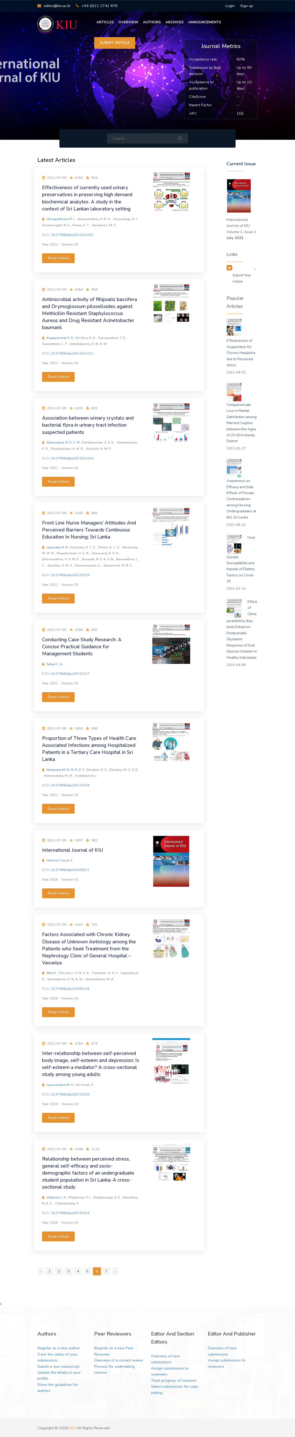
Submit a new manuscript (58, 1366)
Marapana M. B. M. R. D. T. (65, 769)
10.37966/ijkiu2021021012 (72, 235)
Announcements (204, 22)
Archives (175, 22)
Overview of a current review (118, 1360)
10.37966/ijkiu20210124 (70, 1213)
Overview (128, 22)
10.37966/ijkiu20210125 (70, 1094)
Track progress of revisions (174, 1380)
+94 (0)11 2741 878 (97, 5)
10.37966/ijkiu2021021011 (72, 353)
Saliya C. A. (54, 664)
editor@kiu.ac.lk (53, 5)
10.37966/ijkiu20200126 (70, 988)
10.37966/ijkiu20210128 (70, 785)
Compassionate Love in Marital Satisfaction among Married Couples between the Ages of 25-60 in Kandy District (242, 423)
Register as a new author (58, 1348)
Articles (105, 22)
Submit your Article (241, 278)
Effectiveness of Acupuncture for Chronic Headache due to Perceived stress (241, 352)
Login (230, 5)
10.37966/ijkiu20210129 (70, 575)
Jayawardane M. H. (60, 1084)
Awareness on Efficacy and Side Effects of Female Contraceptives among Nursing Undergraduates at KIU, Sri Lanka (241, 499)
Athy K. (51, 973)
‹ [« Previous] (40, 1271)
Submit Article (115, 42)
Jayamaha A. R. (57, 547)
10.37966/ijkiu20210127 (70, 673)
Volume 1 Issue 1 (59, 860)
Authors (152, 22)
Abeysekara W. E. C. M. (63, 442)
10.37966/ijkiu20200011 (70, 870)
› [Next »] (115, 1271)
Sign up (246, 5)
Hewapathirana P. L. (61, 219)
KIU (72, 1428)
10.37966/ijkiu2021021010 (72, 458)
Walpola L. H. (56, 1197)
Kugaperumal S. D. (60, 338)
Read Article (58, 258)
